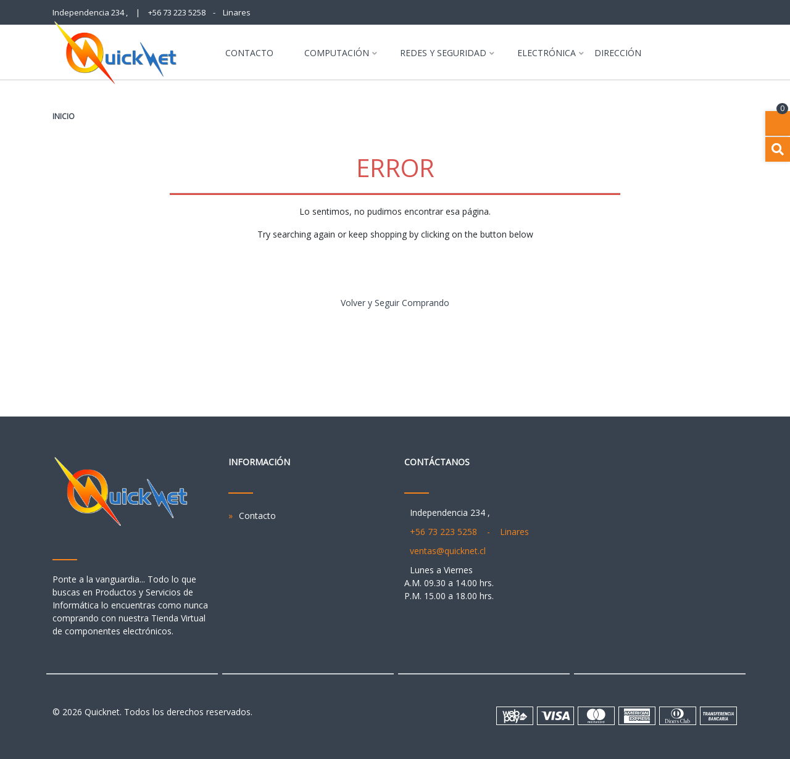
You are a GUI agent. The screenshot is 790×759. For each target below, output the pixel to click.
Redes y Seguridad (443, 54)
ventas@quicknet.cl (448, 551)
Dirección (617, 54)
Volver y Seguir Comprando (395, 303)
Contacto (249, 54)
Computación (336, 54)
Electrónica (546, 54)
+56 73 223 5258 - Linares (199, 12)
